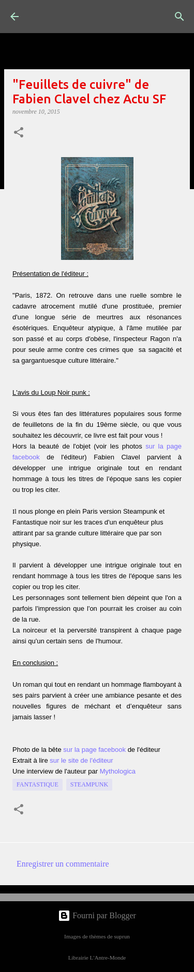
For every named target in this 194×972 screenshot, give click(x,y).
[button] (18, 133)
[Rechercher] (179, 16)
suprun (121, 936)
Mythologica (118, 771)
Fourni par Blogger (97, 915)
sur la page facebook (94, 749)
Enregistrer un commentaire (63, 863)
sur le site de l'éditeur (81, 760)
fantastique (37, 784)
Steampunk (89, 784)
